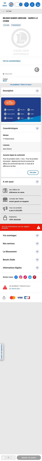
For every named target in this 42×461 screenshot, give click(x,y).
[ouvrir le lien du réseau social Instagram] (20, 277)
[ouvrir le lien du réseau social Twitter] (30, 277)
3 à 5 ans (6, 25)
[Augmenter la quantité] (13, 458)
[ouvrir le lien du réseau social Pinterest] (34, 277)
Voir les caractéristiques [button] (11, 61)
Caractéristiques (21, 128)
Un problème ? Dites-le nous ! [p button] (21, 84)
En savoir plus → (15, 288)
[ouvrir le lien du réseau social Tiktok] (25, 277)
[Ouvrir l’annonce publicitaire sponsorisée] (21, 109)
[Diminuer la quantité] (3, 458)
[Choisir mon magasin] (26, 4)
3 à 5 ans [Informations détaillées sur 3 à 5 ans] (8, 11)
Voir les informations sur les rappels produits (15, 227)
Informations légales (21, 268)
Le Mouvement (21, 251)
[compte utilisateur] (32, 4)
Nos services (21, 243)
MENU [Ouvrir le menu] (5, 4)
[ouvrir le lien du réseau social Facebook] (16, 277)
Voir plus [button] (33, 172)
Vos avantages (21, 235)
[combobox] (19, 4)
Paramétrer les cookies (1, 352)
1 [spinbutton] (8, 457)
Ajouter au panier (29, 458)
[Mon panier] (38, 4)
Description (21, 91)
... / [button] (3, 11)
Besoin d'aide (21, 259)
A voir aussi (21, 182)
